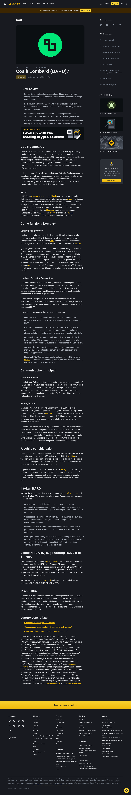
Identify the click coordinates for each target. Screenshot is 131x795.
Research (59, 741)
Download (82, 720)
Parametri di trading (85, 763)
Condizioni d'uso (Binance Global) (43, 736)
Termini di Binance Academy (63, 785)
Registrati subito (111, 180)
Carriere (35, 722)
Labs (57, 764)
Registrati (115, 4)
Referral (81, 728)
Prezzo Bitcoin (106, 725)
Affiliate (81, 725)
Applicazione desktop (85, 722)
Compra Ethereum (107, 754)
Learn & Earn (106, 720)
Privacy (35, 741)
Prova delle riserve (84, 736)
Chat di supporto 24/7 (85, 745)
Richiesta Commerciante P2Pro (65, 756)
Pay (57, 725)
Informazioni (36, 720)
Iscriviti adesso (85, 10)
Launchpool (59, 733)
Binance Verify (83, 760)
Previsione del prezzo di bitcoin (111, 738)
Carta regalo (59, 730)
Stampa (35, 730)
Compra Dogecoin (107, 751)
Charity (58, 744)
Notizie (35, 728)
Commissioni (83, 755)
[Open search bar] (100, 4)
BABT (58, 738)
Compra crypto (60, 722)
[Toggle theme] (127, 4)
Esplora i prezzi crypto (108, 722)
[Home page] (14, 3)
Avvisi (35, 754)
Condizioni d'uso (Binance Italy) (42, 738)
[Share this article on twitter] (101, 25)
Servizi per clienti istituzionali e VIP (66, 761)
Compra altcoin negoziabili (109, 756)
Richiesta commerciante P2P (64, 753)
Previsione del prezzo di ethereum (112, 740)
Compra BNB (106, 746)
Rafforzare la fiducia (39, 744)
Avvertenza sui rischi (39, 752)
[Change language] (122, 4)
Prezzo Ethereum (107, 728)
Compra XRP (106, 748)
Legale (35, 733)
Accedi (106, 4)
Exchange (59, 720)
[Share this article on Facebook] (107, 25)
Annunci (35, 725)
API (80, 758)
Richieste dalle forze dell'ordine (88, 768)
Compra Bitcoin (106, 743)
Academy (59, 728)
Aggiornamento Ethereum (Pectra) (112, 730)
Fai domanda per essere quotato (65, 759)
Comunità (36, 749)
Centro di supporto (84, 748)
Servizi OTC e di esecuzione (87, 730)
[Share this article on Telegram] (113, 25)
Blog (34, 746)
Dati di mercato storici (85, 733)
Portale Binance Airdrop (86, 766)
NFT (57, 736)
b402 (57, 769)
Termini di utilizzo (38, 785)
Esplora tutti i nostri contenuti (65, 705)
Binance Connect (61, 767)
